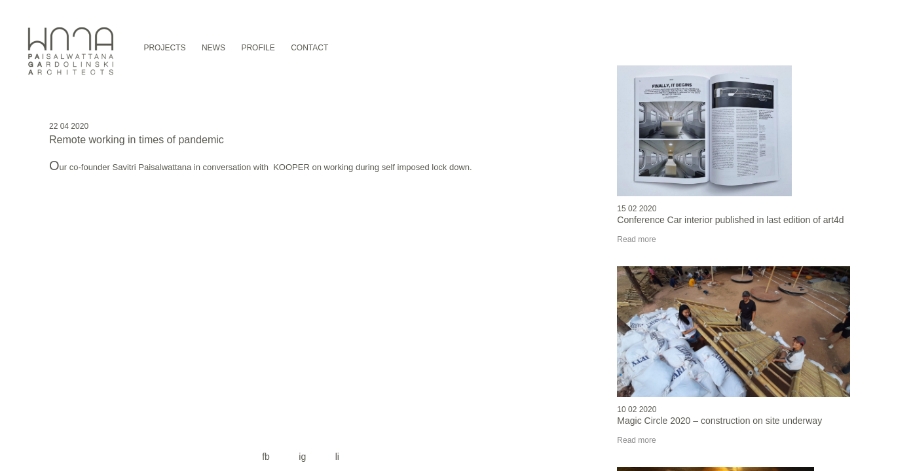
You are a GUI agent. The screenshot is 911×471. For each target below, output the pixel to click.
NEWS (213, 47)
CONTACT (309, 47)
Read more (636, 239)
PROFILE (257, 47)
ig (302, 456)
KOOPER (292, 167)
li (337, 456)
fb (266, 456)
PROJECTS (164, 47)
